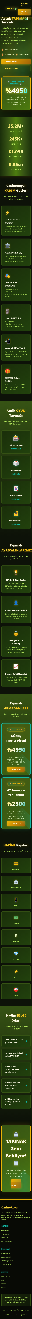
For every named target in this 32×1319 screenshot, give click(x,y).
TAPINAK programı (7, 1261)
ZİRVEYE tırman (11, 62)
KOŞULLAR (8, 1315)
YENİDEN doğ (16, 823)
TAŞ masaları (5, 1234)
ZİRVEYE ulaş (16, 769)
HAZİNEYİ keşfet (11, 68)
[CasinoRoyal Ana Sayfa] (9, 8)
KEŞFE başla (16, 1183)
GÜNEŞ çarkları (6, 1230)
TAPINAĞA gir (24, 5)
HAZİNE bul (23, 12)
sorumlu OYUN (6, 1264)
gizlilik (16, 1315)
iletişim (3, 1284)
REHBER (3, 1287)
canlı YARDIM (5, 1277)
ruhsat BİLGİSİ (6, 1257)
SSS (2, 1280)
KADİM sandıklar (6, 1241)
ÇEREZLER (24, 1315)
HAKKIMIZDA (5, 1253)
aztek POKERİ (5, 1238)
